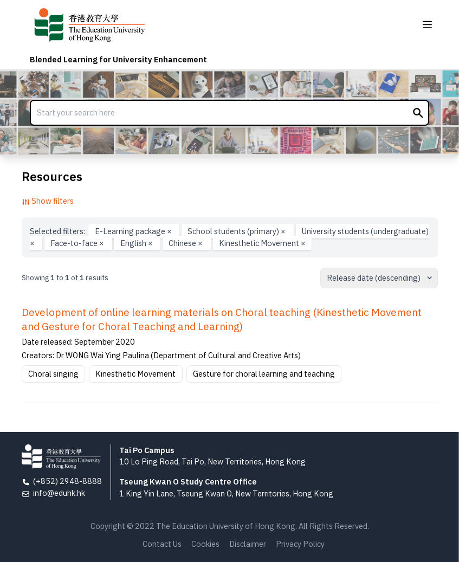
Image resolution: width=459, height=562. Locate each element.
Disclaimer (247, 544)
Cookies (205, 544)
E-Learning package (134, 231)
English (137, 243)
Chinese (186, 243)
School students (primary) (237, 231)
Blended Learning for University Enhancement (118, 59)
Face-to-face (78, 243)
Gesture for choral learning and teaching (264, 374)
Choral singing (53, 374)
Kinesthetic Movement (262, 243)
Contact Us (162, 544)
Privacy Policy (300, 544)
